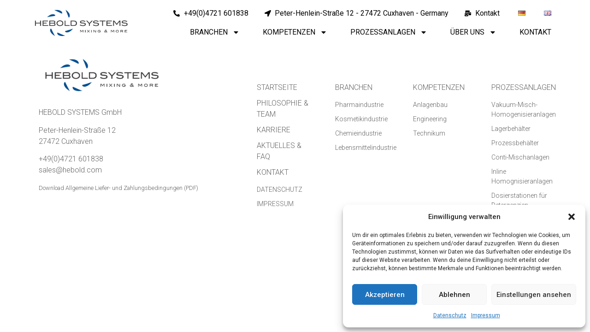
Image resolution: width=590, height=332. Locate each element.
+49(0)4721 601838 (71, 158)
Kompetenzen (295, 32)
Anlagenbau (430, 104)
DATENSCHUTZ (279, 189)
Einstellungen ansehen (533, 294)
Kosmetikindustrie (361, 119)
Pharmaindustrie (359, 104)
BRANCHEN (353, 87)
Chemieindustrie (358, 133)
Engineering (430, 119)
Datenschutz (449, 315)
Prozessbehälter (515, 143)
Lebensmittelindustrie (365, 147)
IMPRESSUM (275, 204)
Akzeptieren (385, 294)
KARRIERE (273, 129)
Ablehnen (454, 294)
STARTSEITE (277, 87)
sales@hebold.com (70, 170)
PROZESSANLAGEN (523, 87)
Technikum (429, 133)
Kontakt (535, 32)
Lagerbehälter (511, 128)
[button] (571, 216)
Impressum (485, 315)
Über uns (473, 32)
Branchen (215, 32)
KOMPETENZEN (439, 87)
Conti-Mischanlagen (520, 157)
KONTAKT (273, 172)
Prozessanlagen (388, 32)
